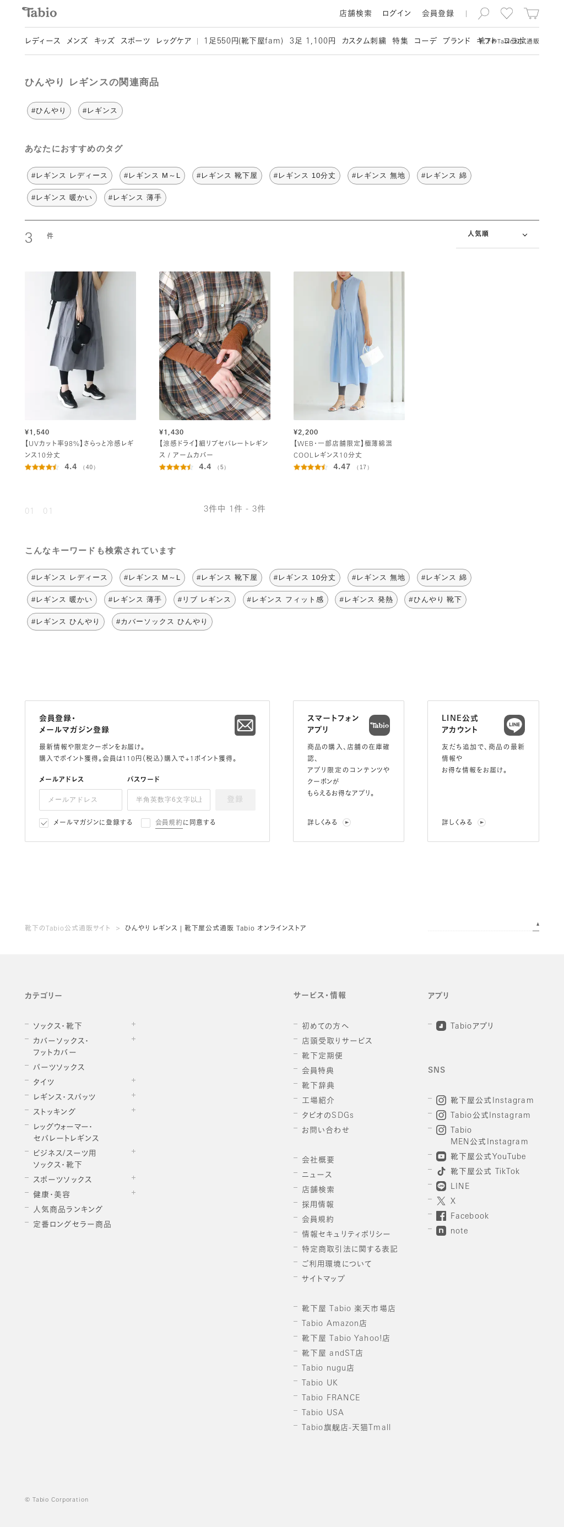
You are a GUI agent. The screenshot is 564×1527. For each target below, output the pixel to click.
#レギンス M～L (152, 175)
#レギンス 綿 (444, 175)
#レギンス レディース (69, 175)
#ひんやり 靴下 (435, 599)
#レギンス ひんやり (65, 621)
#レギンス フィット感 (285, 599)
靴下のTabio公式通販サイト (68, 929)
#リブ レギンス (204, 599)
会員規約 (169, 823)
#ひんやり (49, 110)
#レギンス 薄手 (135, 197)
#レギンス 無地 (378, 175)
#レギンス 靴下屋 (227, 175)
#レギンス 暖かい (62, 197)
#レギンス (100, 110)
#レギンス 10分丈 (305, 175)
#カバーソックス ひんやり (162, 621)
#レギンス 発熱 (366, 599)
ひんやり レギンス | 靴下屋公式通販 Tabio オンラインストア (216, 929)
